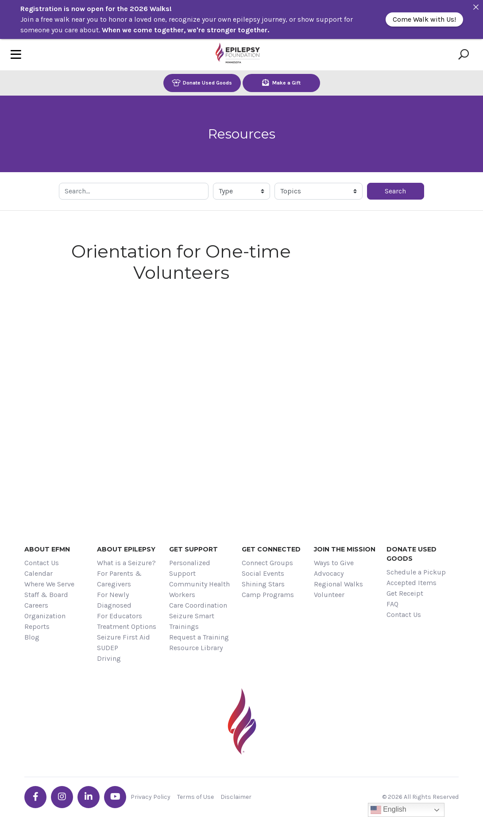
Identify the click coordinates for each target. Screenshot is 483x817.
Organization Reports (45, 621)
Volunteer (329, 594)
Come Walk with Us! (424, 19)
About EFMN (47, 549)
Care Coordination (198, 605)
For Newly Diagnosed (114, 599)
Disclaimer (235, 797)
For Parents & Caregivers (119, 578)
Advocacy (329, 573)
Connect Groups (267, 563)
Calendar (38, 573)
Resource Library (196, 648)
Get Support (193, 549)
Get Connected (271, 549)
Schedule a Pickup (416, 572)
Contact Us (41, 563)
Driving (109, 658)
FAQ (392, 604)
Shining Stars (263, 584)
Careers (36, 605)
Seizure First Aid (123, 637)
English (388, 810)
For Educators (119, 616)
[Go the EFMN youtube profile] (115, 797)
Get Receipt (404, 593)
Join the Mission (344, 549)
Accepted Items (411, 582)
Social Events (263, 573)
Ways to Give (334, 563)
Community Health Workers (199, 589)
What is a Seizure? (126, 563)
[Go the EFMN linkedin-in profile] (88, 797)
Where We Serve (49, 584)
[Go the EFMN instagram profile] (62, 797)
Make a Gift (281, 82)
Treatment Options (126, 626)
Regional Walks (338, 584)
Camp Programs (268, 594)
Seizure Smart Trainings (191, 621)
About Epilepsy (126, 549)
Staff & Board (46, 594)
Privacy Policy (150, 797)
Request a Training (199, 637)
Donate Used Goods (202, 82)
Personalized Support (189, 568)
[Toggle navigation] (16, 55)
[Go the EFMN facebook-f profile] (35, 797)
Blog (31, 637)
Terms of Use (195, 797)
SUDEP (107, 648)
